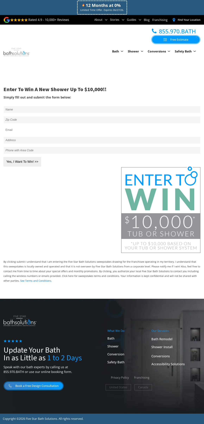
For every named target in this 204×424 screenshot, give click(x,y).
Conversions (160, 51)
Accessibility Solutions (168, 364)
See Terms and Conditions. (36, 280)
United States (118, 387)
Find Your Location (189, 19)
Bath (119, 51)
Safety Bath (186, 51)
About (100, 20)
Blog (147, 20)
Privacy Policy (120, 377)
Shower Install (162, 347)
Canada (143, 387)
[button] (175, 39)
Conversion (115, 354)
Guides (134, 20)
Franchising (160, 20)
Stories (117, 20)
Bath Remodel (161, 339)
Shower (136, 51)
